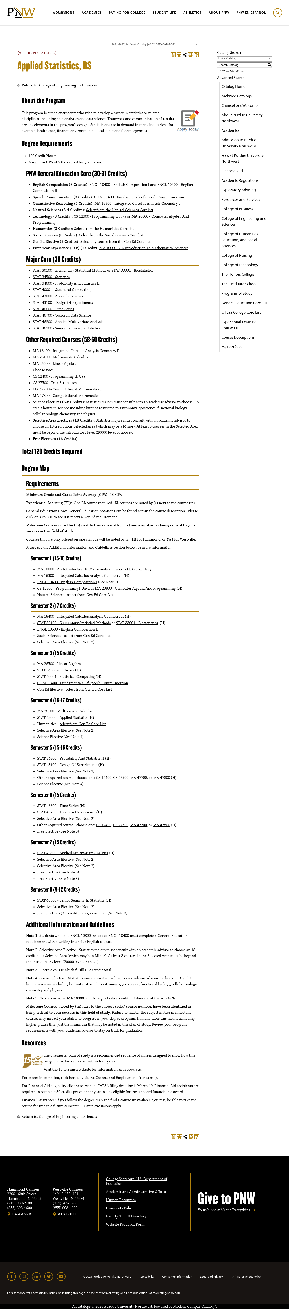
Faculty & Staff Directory (126, 1216)
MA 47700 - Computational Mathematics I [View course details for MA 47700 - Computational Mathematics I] (67, 389)
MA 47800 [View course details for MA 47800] (161, 777)
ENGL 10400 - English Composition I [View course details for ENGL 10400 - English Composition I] (119, 184)
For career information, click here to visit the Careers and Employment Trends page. (90, 1077)
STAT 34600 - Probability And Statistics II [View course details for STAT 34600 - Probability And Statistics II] (66, 283)
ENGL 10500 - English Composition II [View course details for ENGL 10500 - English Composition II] (67, 629)
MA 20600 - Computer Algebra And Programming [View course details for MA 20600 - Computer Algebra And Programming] (135, 588)
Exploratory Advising (239, 189)
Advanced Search (231, 77)
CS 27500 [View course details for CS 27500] (120, 777)
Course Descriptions (238, 337)
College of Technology (240, 264)
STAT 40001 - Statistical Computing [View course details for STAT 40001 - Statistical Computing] (61, 289)
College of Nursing (237, 255)
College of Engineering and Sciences (68, 85)
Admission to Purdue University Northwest (239, 142)
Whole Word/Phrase (233, 71)
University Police (119, 1208)
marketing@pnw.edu (166, 1293)
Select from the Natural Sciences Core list (119, 210)
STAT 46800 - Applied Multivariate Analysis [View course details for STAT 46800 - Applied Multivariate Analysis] (68, 321)
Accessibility (146, 1276)
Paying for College (127, 12)
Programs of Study (237, 293)
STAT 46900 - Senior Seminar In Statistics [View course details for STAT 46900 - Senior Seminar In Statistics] (66, 328)
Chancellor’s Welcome (240, 105)
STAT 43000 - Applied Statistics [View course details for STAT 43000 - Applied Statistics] (58, 296)
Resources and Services (241, 199)
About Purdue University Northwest (242, 117)
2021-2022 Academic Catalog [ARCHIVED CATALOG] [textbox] (143, 44)
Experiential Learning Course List (239, 324)
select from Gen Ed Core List (90, 594)
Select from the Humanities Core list (104, 228)
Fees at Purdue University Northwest (243, 158)
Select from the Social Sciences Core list (111, 235)
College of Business (237, 208)
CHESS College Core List (241, 312)
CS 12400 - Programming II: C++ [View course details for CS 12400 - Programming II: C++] (59, 376)
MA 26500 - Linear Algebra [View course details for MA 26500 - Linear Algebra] (54, 363)
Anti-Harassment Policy (246, 1276)
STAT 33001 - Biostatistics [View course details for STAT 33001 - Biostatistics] (132, 270)
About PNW (219, 12)
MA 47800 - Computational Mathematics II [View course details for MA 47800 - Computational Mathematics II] (68, 395)
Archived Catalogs (237, 95)
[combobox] (155, 44)
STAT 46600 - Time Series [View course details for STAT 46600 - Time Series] (53, 309)
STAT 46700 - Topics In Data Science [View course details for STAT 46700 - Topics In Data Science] (62, 315)
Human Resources (121, 1200)
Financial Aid (232, 170)
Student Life (164, 12)
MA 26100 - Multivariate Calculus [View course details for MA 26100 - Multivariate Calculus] (60, 357)
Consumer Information (177, 1276)
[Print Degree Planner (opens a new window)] (173, 54)
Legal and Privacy (211, 1276)
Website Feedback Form (125, 1224)
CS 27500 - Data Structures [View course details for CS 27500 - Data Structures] (55, 382)
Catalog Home (233, 86)
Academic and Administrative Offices (136, 1191)
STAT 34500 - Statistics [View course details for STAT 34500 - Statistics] (51, 277)
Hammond (22, 1214)
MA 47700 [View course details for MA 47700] (138, 777)
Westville (68, 1214)
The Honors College (238, 274)
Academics (92, 12)
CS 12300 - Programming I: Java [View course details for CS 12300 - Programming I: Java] (100, 216)
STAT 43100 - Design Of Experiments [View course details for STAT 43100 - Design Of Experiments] (63, 302)
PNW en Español (251, 12)
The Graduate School (239, 283)
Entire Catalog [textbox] (227, 58)
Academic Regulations (240, 180)
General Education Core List (245, 302)
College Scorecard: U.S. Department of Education (136, 1181)
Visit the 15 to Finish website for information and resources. (93, 1069)
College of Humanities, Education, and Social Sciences (240, 239)
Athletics (192, 12)
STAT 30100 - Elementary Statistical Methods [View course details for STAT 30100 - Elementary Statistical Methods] (69, 270)
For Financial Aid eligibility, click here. (53, 1086)
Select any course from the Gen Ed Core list (115, 241)
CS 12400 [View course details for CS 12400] (103, 777)
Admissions (64, 12)
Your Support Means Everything (224, 1210)
